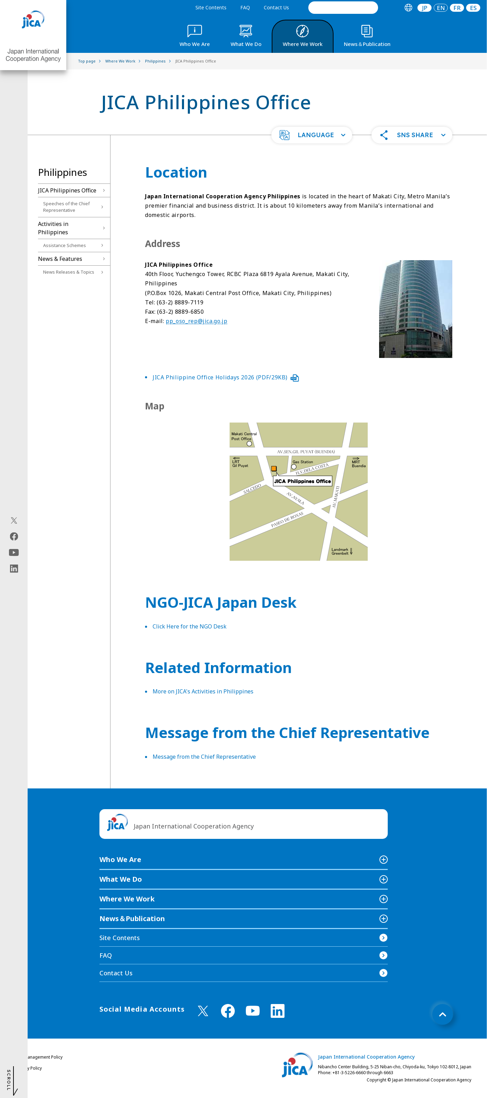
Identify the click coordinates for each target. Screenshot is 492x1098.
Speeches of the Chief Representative (66, 207)
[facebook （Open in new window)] (228, 1011)
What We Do (120, 879)
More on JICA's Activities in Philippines (203, 691)
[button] (311, 135)
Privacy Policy (29, 1068)
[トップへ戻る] (442, 1014)
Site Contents (210, 7)
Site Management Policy (39, 1057)
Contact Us (276, 7)
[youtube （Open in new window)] (253, 1011)
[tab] (408, 8)
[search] (343, 7)
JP (424, 8)
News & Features (60, 259)
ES (473, 8)
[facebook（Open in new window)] (14, 536)
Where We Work (127, 898)
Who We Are (120, 859)
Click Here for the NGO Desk (189, 626)
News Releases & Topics (68, 272)
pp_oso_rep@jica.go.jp (196, 321)
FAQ (245, 7)
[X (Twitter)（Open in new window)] (14, 520)
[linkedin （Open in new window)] (277, 1011)
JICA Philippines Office (67, 190)
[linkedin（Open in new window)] (14, 569)
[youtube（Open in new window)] (14, 552)
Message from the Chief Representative (204, 756)
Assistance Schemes (64, 245)
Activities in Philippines (53, 228)
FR (457, 8)
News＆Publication (132, 918)
